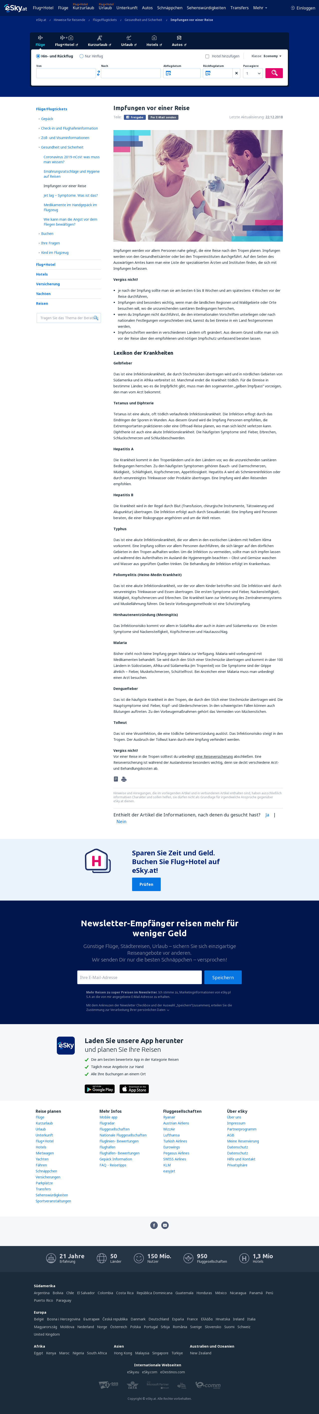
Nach (104, 66)
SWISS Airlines (174, 1159)
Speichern (223, 977)
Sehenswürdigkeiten (206, 7)
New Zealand (200, 1353)
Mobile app (108, 1117)
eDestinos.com (172, 1372)
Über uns (234, 1117)
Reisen (42, 303)
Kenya (51, 1353)
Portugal (151, 1326)
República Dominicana (154, 1292)
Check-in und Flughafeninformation (69, 128)
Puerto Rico (43, 1300)
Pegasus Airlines (176, 1153)
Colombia (105, 1292)
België (39, 1319)
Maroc (64, 1353)
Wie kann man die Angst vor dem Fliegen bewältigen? (70, 222)
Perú (269, 1292)
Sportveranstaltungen (53, 1201)
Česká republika (115, 1319)
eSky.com (149, 1372)
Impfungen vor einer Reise (65, 185)
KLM (167, 1165)
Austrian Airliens (176, 1123)
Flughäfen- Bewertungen (119, 1153)
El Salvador (86, 1292)
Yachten (43, 293)
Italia (251, 1319)
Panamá (256, 1292)
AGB (230, 1135)
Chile (70, 1292)
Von (39, 66)
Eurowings (171, 1147)
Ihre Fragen (50, 243)
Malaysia (142, 1353)
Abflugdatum (172, 66)
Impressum (236, 1123)
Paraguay (63, 1300)
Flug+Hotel (43, 7)
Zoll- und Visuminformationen (65, 137)
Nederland (85, 1326)
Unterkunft (127, 7)
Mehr (258, 7)
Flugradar (107, 1123)
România (180, 1326)
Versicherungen (48, 1177)
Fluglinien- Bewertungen (119, 1141)
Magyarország (45, 1326)
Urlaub (105, 7)
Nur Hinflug (94, 56)
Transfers (239, 7)
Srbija (165, 1326)
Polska (135, 1326)
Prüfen (146, 884)
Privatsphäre (237, 1165)
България (91, 1319)
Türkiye (177, 1353)
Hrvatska (223, 1319)
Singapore (160, 1353)
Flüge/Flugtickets (51, 109)
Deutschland (159, 1319)
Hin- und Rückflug (57, 56)
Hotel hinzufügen (225, 56)
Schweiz (244, 1326)
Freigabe (134, 117)
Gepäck (47, 118)
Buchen (47, 233)
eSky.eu (133, 1372)
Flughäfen (107, 1147)
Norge (102, 1326)
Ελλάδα (207, 1319)
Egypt (38, 1353)
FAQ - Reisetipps (112, 1165)
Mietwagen (45, 1153)
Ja (267, 815)
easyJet (169, 1171)
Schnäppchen (169, 7)
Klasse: (257, 56)
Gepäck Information (115, 1159)
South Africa (97, 1353)
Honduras (204, 1292)
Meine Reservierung (243, 1141)
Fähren (41, 1165)
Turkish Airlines (175, 1141)
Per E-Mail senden (163, 117)
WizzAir (169, 1129)
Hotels (42, 274)
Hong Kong (123, 1353)
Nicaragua (238, 1292)
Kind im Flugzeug (55, 252)
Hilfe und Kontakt (241, 1159)
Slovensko (213, 1326)
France (192, 1319)
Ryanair (169, 1117)
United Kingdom (47, 1334)
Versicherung (48, 284)
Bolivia (58, 1292)
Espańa (178, 1319)
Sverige (196, 1326)
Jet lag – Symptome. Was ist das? (71, 195)
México (221, 1292)
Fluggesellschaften (114, 1129)
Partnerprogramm (241, 1129)
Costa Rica (125, 1292)
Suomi (229, 1326)
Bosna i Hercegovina (63, 1319)
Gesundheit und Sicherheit (62, 147)
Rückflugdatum (213, 66)
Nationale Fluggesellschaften (123, 1135)
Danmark (138, 1319)
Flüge (63, 7)
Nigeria (78, 1353)
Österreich (118, 1326)
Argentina (42, 1292)
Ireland (238, 1319)
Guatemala (184, 1292)
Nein (121, 821)
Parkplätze (44, 1183)
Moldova (67, 1326)
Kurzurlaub (83, 7)
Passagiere (251, 66)
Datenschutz (237, 1147)
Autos (147, 7)
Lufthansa (171, 1135)
